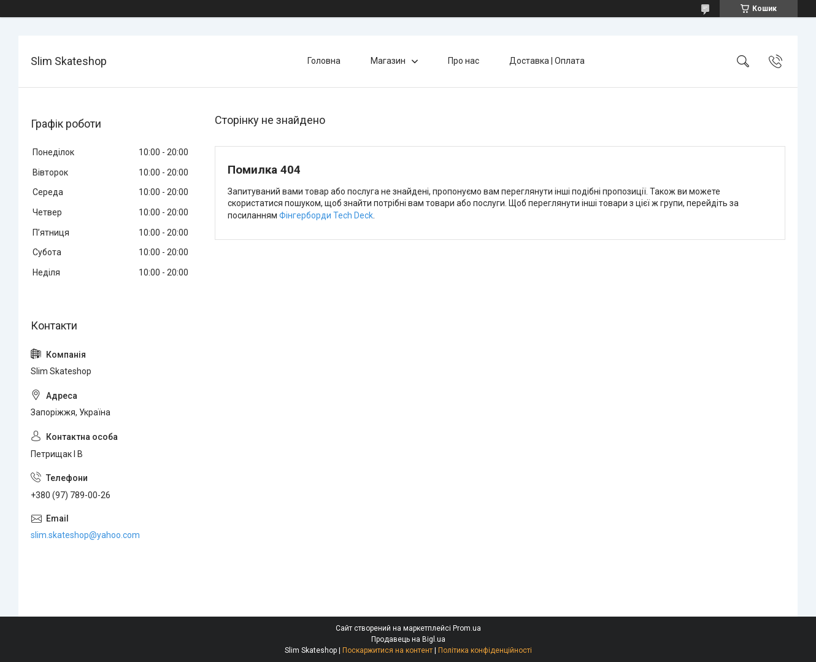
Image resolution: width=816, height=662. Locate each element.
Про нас (463, 61)
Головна (324, 61)
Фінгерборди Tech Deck (326, 215)
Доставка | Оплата (547, 61)
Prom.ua (467, 628)
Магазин (388, 61)
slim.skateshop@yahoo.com (85, 535)
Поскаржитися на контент (387, 650)
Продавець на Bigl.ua (408, 639)
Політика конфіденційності (485, 650)
